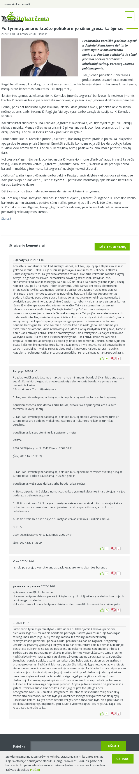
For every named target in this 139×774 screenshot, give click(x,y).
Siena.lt (6, 218)
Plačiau (35, 770)
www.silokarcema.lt (17, 4)
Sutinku (122, 759)
